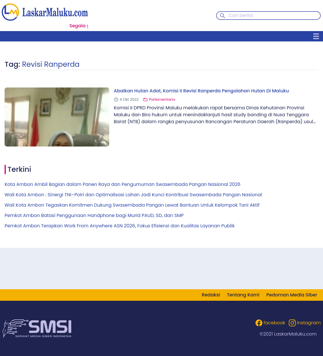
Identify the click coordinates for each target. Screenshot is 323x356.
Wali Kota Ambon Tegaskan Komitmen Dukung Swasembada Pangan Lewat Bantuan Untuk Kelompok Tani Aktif (132, 205)
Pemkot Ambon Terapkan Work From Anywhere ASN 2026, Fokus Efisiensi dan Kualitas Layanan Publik (120, 225)
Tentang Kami (243, 295)
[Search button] (222, 15)
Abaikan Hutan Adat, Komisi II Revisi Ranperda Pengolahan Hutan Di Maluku (201, 90)
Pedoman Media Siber (291, 295)
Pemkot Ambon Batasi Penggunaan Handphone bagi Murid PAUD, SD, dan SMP (94, 215)
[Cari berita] (268, 15)
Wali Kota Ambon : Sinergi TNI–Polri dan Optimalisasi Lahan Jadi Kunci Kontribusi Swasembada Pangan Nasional (133, 194)
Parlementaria (162, 99)
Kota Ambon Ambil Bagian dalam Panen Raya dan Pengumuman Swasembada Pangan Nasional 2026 (123, 184)
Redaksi (211, 295)
